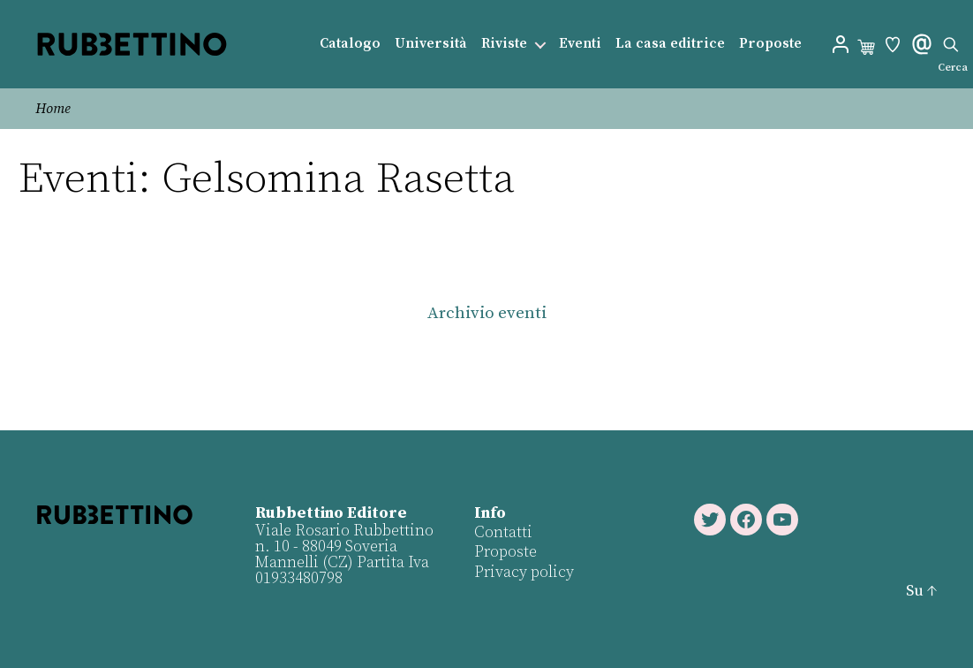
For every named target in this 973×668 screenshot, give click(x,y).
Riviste (504, 43)
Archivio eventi (487, 313)
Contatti (503, 532)
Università (431, 43)
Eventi (580, 43)
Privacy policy (524, 572)
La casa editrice (670, 43)
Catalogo (350, 43)
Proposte (770, 43)
